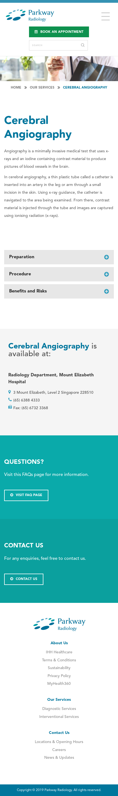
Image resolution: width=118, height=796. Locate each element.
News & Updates (59, 758)
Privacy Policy (59, 676)
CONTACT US (23, 579)
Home (16, 87)
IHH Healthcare (59, 652)
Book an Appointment (59, 32)
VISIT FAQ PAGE (26, 495)
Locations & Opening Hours (59, 742)
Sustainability (59, 668)
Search (82, 45)
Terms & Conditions (59, 660)
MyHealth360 (59, 684)
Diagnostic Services (59, 709)
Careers (59, 750)
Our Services (42, 87)
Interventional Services (59, 717)
